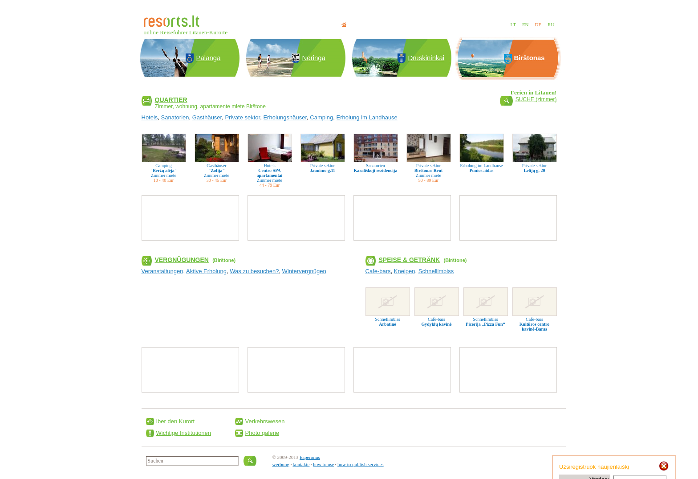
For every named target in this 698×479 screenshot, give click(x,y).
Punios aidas (482, 170)
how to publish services (360, 464)
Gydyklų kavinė (436, 324)
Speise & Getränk (409, 259)
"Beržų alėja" (163, 170)
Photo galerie (262, 433)
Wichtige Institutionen (183, 433)
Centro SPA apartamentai (270, 173)
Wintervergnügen (304, 271)
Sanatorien (175, 117)
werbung (281, 464)
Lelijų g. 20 (534, 170)
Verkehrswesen (265, 421)
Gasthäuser (207, 117)
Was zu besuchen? (254, 271)
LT (512, 24)
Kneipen (404, 271)
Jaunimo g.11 (322, 170)
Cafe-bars (378, 271)
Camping (321, 117)
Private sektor (242, 117)
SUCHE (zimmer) (536, 99)
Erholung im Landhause (367, 117)
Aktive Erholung (206, 271)
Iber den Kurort (175, 421)
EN (525, 24)
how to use (323, 464)
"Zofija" (216, 170)
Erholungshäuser (285, 117)
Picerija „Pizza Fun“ (485, 324)
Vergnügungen (182, 259)
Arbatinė (387, 324)
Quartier (171, 99)
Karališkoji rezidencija (376, 170)
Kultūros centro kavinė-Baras (534, 327)
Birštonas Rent (428, 170)
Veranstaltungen (162, 271)
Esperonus (310, 457)
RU (551, 24)
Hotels (150, 117)
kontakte (301, 464)
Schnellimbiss (436, 271)
